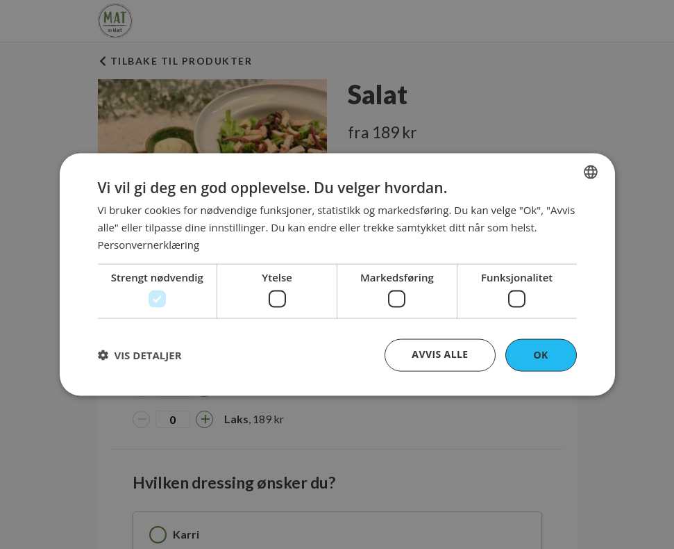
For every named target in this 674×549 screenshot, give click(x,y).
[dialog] (337, 275)
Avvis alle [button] (440, 354)
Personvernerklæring (149, 244)
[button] (140, 355)
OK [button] (540, 354)
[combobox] (591, 172)
